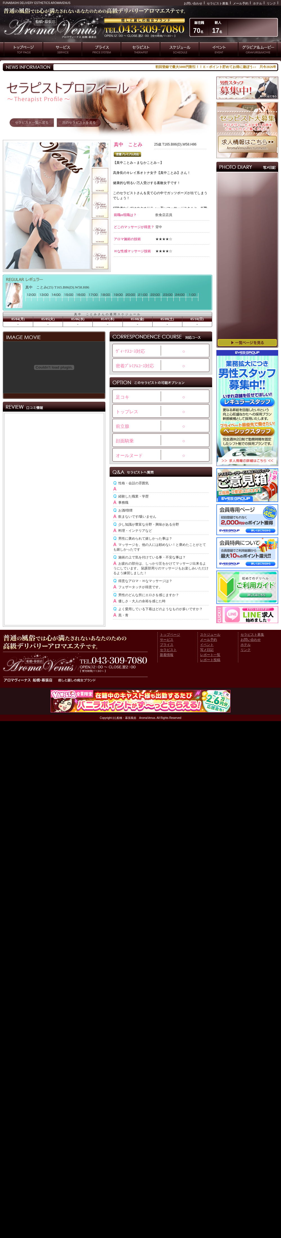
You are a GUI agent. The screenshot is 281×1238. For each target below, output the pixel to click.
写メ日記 (207, 650)
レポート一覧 (210, 655)
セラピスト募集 (217, 3)
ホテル (257, 3)
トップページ (170, 635)
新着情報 (166, 655)
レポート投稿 (210, 660)
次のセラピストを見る (79, 122)
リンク (271, 3)
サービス (166, 640)
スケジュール (210, 635)
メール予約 (240, 3)
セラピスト (168, 650)
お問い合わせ (193, 3)
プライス (166, 645)
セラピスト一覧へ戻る (32, 122)
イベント (207, 645)
